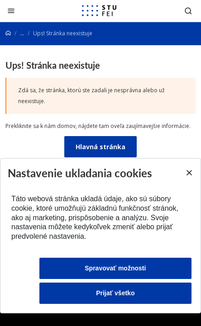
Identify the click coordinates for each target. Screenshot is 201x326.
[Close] (188, 172)
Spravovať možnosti (115, 268)
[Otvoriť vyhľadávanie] (188, 10)
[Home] (8, 33)
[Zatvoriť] (11, 10)
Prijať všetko (115, 293)
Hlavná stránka (100, 146)
